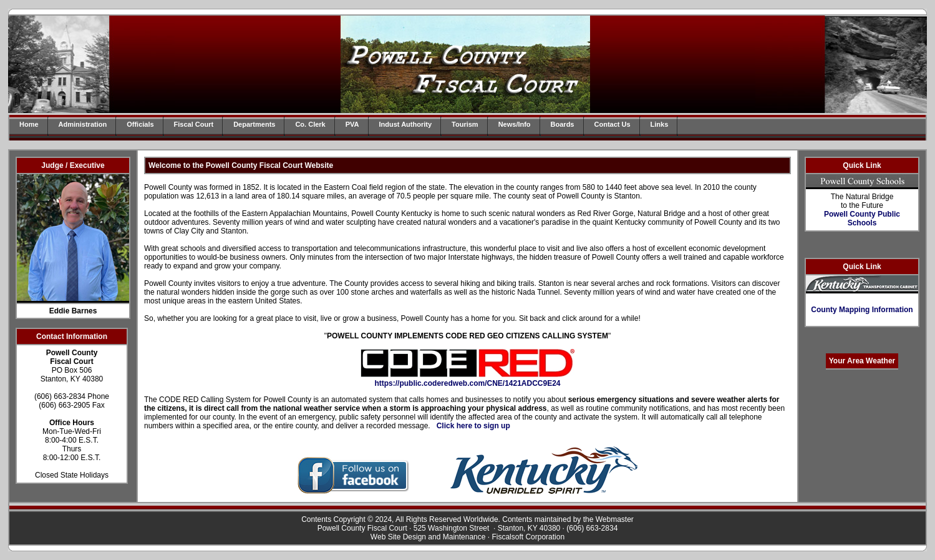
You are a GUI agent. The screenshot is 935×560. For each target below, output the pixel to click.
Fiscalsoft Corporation (528, 537)
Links (660, 124)
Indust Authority (405, 124)
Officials (140, 124)
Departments (254, 124)
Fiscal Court (194, 124)
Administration (83, 124)
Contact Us (612, 124)
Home (29, 124)
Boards (562, 124)
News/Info (514, 124)
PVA (352, 124)
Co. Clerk (310, 124)
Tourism (465, 124)
